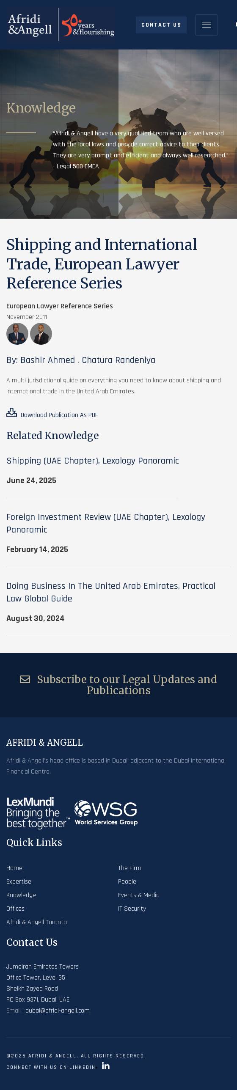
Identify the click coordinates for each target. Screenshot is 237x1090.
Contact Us (161, 25)
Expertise (18, 881)
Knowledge (21, 895)
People (127, 881)
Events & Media (139, 895)
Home (14, 868)
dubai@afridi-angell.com (57, 1010)
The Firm (129, 868)
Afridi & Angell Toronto (36, 922)
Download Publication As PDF (52, 414)
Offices (15, 908)
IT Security (132, 908)
